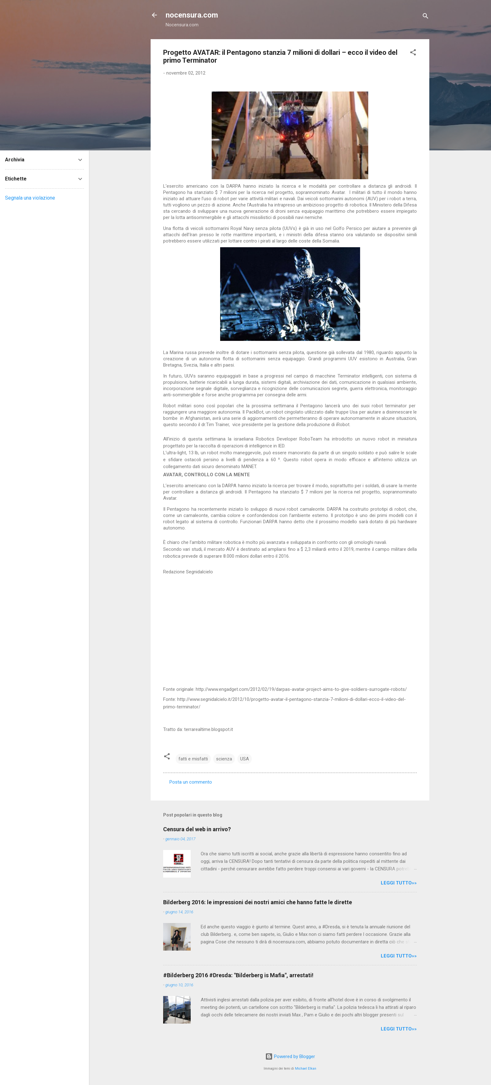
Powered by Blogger (290, 1056)
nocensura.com (192, 15)
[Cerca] (425, 17)
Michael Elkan (305, 1069)
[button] (413, 53)
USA (244, 759)
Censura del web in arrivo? (197, 829)
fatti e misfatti (193, 759)
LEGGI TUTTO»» (399, 883)
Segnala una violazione (30, 198)
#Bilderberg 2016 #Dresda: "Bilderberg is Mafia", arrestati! (238, 975)
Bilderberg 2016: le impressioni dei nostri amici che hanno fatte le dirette (257, 902)
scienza (224, 759)
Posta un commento (190, 782)
